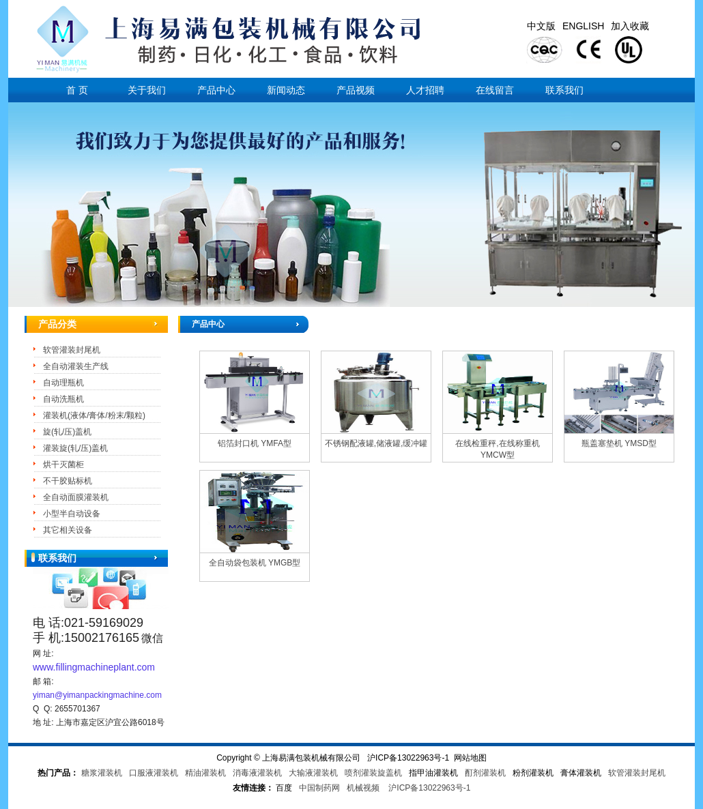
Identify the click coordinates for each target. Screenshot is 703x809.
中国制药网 (319, 788)
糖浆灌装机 (101, 773)
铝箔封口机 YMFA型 (254, 443)
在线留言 (495, 90)
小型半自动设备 (71, 513)
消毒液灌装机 (257, 773)
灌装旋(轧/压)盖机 (75, 448)
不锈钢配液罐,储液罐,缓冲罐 (376, 443)
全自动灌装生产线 (76, 366)
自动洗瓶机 (63, 399)
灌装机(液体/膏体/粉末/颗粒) (94, 415)
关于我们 (147, 90)
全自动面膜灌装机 (76, 497)
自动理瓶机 (63, 382)
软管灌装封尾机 (71, 350)
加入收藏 (630, 25)
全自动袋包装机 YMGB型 (255, 563)
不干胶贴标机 (67, 481)
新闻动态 (286, 90)
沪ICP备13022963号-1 (429, 788)
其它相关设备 (67, 530)
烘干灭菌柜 (63, 464)
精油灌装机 (205, 773)
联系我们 (564, 90)
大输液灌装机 (313, 773)
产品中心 (216, 90)
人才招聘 (425, 90)
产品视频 (355, 90)
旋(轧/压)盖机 (67, 432)
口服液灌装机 (153, 773)
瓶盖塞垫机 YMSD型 (619, 443)
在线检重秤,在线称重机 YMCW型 (497, 449)
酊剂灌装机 (485, 773)
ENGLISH (583, 25)
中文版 (541, 25)
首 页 (77, 90)
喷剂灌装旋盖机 (373, 773)
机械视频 (363, 788)
